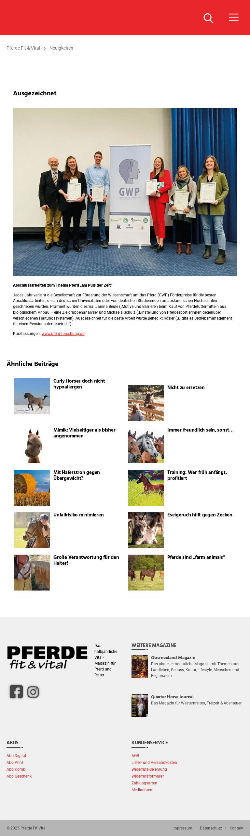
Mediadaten (142, 790)
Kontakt (236, 828)
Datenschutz (211, 828)
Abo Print (15, 762)
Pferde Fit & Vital (23, 48)
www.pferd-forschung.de (63, 333)
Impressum (182, 828)
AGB (135, 755)
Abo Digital (16, 755)
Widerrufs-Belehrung (149, 769)
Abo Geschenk (19, 776)
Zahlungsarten (144, 783)
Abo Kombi (16, 769)
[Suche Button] (207, 17)
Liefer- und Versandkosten (154, 762)
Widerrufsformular (148, 776)
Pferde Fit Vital (34, 828)
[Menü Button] (233, 17)
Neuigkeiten (61, 48)
